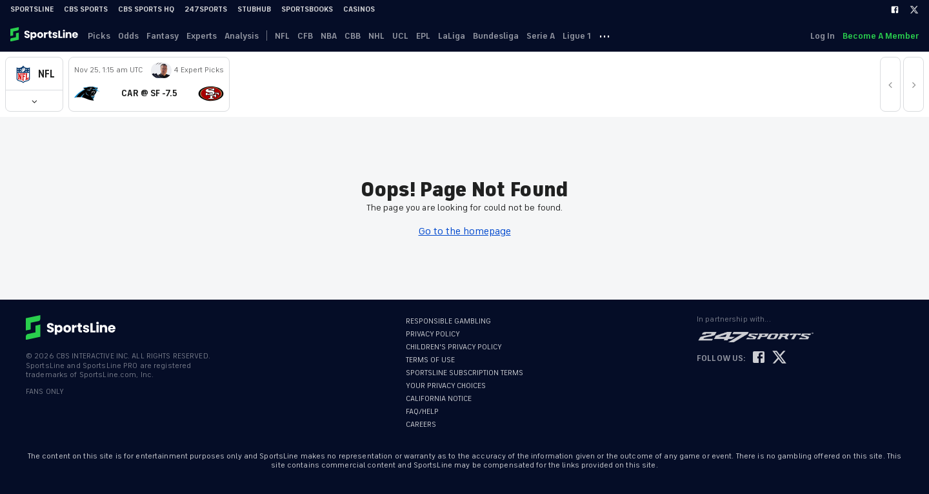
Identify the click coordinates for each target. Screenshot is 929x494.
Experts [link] (201, 35)
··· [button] (604, 35)
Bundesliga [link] (496, 35)
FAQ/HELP (422, 412)
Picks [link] (99, 35)
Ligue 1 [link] (577, 35)
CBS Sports (86, 9)
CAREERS (421, 424)
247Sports (206, 9)
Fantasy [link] (162, 35)
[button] (34, 74)
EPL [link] (423, 35)
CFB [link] (305, 35)
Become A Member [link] (881, 35)
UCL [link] (400, 35)
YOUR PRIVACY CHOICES (446, 386)
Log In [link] (822, 35)
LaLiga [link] (451, 35)
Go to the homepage (465, 231)
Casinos (359, 9)
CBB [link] (353, 35)
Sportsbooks (307, 9)
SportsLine (32, 9)
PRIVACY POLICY (433, 334)
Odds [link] (128, 35)
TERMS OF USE (430, 360)
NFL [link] (282, 35)
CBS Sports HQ (146, 9)
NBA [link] (329, 35)
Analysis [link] (242, 35)
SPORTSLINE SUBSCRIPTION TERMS (464, 373)
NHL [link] (376, 35)
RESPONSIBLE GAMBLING (448, 321)
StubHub (254, 9)
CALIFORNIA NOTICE (439, 399)
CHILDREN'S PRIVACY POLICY (454, 347)
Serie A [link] (540, 35)
